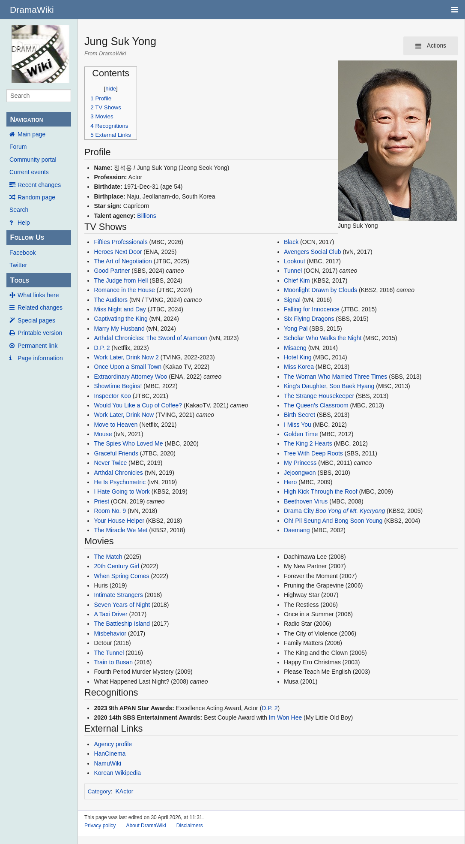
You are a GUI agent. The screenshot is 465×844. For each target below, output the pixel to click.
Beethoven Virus (306, 501)
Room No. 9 (110, 510)
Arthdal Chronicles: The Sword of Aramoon (150, 338)
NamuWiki (107, 763)
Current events (29, 172)
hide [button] (110, 88)
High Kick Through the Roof (321, 491)
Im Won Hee (285, 717)
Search (18, 209)
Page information (40, 358)
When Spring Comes (121, 576)
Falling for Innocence (312, 309)
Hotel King (298, 357)
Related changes (40, 307)
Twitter (18, 265)
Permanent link (37, 345)
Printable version (40, 332)
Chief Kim (297, 280)
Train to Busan (113, 662)
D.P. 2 (102, 347)
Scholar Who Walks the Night (323, 338)
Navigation (26, 119)
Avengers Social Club (312, 251)
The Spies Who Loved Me (128, 443)
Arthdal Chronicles (118, 472)
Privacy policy (100, 826)
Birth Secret (299, 414)
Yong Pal (296, 328)
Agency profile (113, 744)
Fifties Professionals (120, 241)
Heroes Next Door (118, 251)
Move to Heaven (115, 424)
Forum (18, 146)
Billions (146, 215)
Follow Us (27, 237)
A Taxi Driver (110, 614)
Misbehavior (110, 633)
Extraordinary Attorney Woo (130, 376)
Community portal (33, 159)
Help (24, 222)
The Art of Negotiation (123, 261)
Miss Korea (299, 366)
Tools (19, 280)
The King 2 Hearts (309, 443)
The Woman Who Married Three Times (335, 376)
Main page (31, 134)
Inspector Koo (112, 395)
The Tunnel (109, 652)
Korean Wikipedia (117, 772)
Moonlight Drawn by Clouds (320, 289)
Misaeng (295, 347)
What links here (38, 295)
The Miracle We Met (120, 530)
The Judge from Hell (121, 280)
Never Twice (110, 462)
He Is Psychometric (120, 482)
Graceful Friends (116, 453)
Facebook (22, 252)
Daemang (297, 530)
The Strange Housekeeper (319, 395)
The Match (108, 556)
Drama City (299, 510)
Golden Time (301, 434)
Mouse (103, 434)
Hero (290, 482)
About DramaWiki (146, 826)
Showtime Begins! (118, 386)
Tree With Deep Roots (313, 453)
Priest (101, 501)
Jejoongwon (300, 472)
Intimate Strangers (118, 594)
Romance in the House (124, 289)
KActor (125, 791)
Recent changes (39, 184)
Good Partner (112, 270)
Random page (36, 197)
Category (99, 791)
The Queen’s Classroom (316, 405)
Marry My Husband (119, 328)
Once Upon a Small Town (127, 366)
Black (291, 241)
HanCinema (109, 753)
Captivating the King (120, 318)
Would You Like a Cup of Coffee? (138, 405)
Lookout (294, 261)
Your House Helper (119, 520)
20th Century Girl (116, 566)
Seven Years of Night (122, 604)
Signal (292, 299)
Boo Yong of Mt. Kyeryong (350, 510)
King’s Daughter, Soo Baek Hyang (329, 386)
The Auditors (111, 299)
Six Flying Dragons (309, 318)
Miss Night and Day (120, 309)
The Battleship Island (122, 623)
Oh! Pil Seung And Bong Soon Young (333, 520)
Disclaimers (189, 826)
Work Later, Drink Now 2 (126, 357)
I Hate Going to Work (121, 491)
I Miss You (297, 424)
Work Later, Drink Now (124, 414)
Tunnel (293, 270)
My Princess (300, 462)
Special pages (36, 320)
